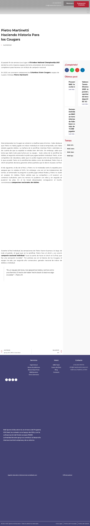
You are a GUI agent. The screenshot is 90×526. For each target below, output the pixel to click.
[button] (88, 11)
